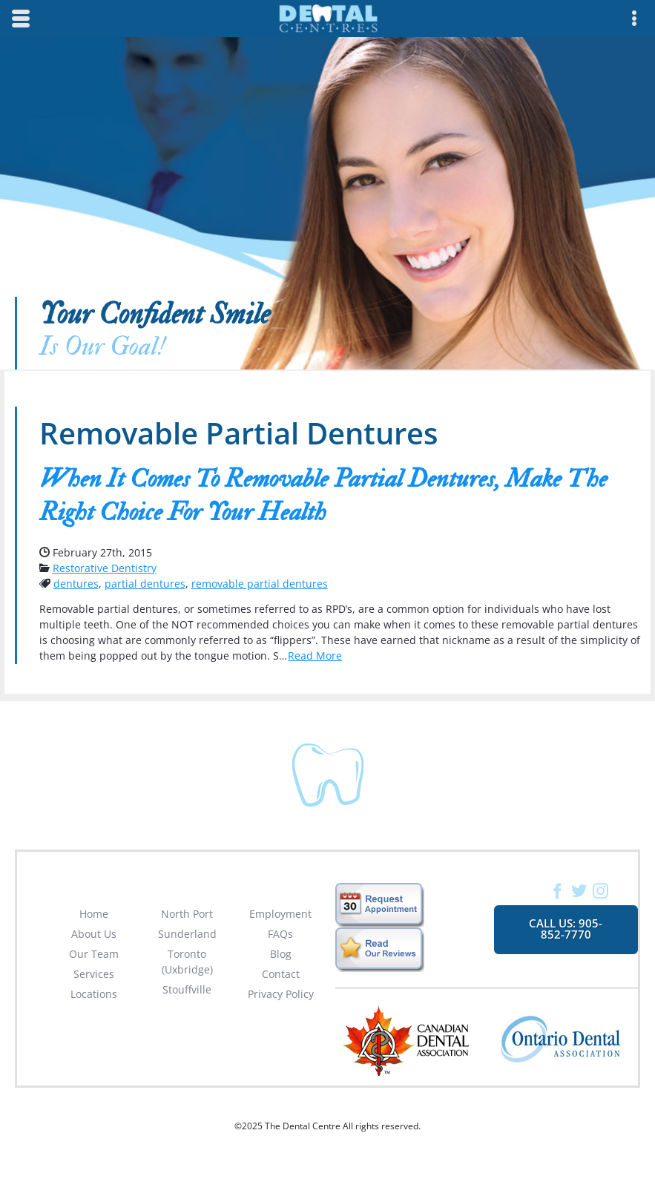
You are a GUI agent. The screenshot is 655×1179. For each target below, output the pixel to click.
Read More (315, 655)
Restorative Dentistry (105, 568)
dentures (76, 584)
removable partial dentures (259, 584)
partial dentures (145, 584)
